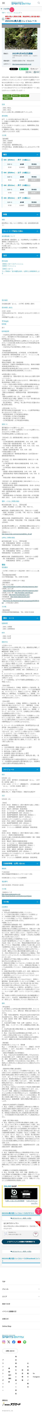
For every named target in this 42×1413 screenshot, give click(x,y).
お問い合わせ (10, 1351)
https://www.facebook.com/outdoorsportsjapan (17, 896)
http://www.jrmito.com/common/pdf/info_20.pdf (17, 534)
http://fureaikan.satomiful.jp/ (24, 593)
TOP (3, 13)
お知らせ (5, 1319)
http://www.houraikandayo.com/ (19, 595)
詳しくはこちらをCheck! (15, 1201)
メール (28, 72)
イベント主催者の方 (9, 1311)
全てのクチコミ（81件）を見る (21, 1218)
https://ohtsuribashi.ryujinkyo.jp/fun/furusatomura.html (20, 591)
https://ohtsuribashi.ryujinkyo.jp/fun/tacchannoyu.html (20, 586)
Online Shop (6, 1326)
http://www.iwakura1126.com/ (20, 597)
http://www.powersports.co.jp (11, 894)
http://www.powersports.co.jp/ (21, 64)
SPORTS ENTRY (21, 3)
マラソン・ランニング (13, 13)
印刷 (36, 72)
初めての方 (6, 1304)
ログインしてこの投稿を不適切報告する (21, 1242)
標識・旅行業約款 (9, 1375)
